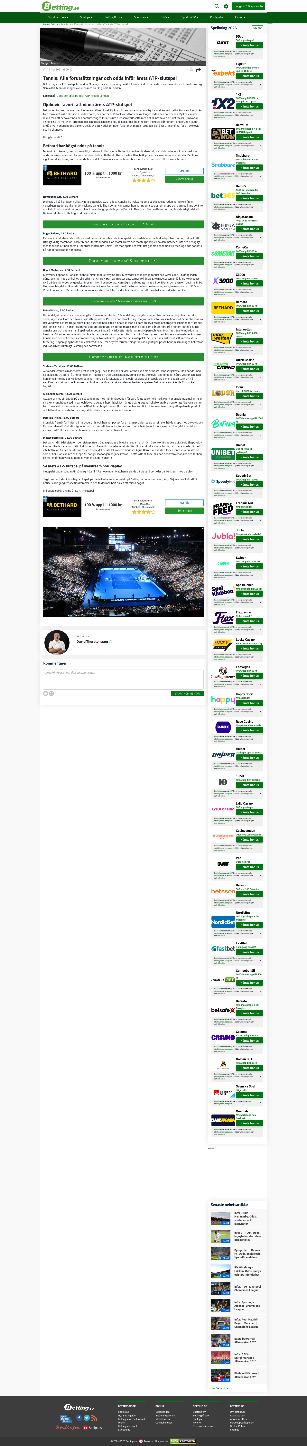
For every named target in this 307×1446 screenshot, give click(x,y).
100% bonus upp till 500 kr (249, 976)
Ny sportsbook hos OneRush (246, 1117)
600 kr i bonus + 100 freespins (247, 161)
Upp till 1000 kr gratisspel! (244, 451)
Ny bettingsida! (244, 507)
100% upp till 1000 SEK (248, 561)
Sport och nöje (58, 17)
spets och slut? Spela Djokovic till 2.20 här (123, 224)
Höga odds (241, 1090)
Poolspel (216, 17)
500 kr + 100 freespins (247, 889)
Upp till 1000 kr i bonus (248, 391)
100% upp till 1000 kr (247, 278)
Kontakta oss (237, 1415)
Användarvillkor (238, 1419)
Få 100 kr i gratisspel (247, 1035)
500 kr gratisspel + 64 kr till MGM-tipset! (248, 130)
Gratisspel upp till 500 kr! (249, 752)
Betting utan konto (128, 1426)
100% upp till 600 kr (246, 670)
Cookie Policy (237, 1426)
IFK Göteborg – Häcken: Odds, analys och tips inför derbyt (247, 1271)
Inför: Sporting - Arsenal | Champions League (247, 1306)
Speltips (86, 17)
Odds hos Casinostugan (248, 834)
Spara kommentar (187, 693)
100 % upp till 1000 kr (103, 173)
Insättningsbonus (165, 1415)
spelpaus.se (230, 54)
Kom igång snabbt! (246, 947)
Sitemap (234, 1429)
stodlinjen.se (219, 54)
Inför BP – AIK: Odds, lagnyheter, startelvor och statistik (247, 1236)
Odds (165, 17)
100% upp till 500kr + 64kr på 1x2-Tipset (247, 100)
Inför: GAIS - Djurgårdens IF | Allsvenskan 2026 (245, 1358)
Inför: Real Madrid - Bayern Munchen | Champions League (246, 1323)
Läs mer (257, 27)
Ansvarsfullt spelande (153, 1441)
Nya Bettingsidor (127, 1415)
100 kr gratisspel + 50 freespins (247, 918)
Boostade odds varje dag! (249, 643)
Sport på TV (189, 17)
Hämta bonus (184, 179)
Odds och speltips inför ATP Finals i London (83, 95)
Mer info (185, 171)
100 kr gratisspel (244, 807)
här (223, 56)
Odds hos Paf (243, 862)
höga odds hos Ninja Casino (246, 222)
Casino (240, 17)
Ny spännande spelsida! (248, 534)
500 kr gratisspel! (245, 40)
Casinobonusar (163, 1422)
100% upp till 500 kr (246, 251)
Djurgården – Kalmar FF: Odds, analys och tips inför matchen (247, 1254)
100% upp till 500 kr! (246, 305)
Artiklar (55, 24)
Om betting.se (238, 1411)
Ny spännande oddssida (248, 725)
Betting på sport (201, 1415)
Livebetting (124, 1429)
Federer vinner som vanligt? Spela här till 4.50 (123, 260)
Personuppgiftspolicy (242, 1422)
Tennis (55, 63)
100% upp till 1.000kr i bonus (247, 335)
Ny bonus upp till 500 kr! (249, 589)
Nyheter (197, 1422)
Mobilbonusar (163, 1419)
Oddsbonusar (162, 1411)
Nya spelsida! (243, 698)
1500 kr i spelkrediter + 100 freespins (248, 192)
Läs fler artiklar (220, 1388)
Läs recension (103, 177)
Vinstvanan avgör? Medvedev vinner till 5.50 (123, 301)
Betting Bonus (113, 17)
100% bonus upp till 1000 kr (249, 420)
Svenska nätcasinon (204, 1426)
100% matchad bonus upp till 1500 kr (247, 69)
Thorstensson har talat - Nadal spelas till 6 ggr (123, 356)
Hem (46, 24)
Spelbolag (141, 17)
